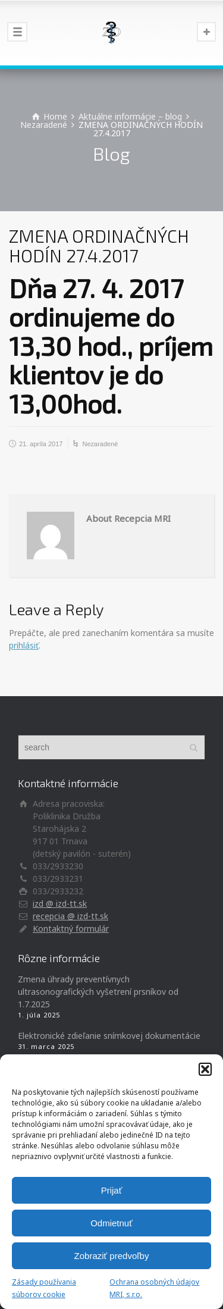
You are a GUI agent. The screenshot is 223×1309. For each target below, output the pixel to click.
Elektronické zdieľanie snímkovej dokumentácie (109, 1035)
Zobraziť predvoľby (111, 1256)
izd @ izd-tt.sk (60, 903)
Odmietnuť (111, 1223)
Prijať (112, 1190)
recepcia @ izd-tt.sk (70, 916)
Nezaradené (100, 443)
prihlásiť (24, 645)
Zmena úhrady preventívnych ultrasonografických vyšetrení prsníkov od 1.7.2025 (98, 991)
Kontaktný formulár (71, 928)
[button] (205, 1069)
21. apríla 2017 (40, 443)
